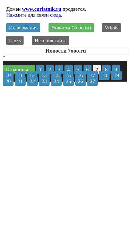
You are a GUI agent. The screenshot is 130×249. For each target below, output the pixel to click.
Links (15, 40)
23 (44, 81)
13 (44, 75)
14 (56, 75)
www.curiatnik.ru (41, 9)
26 (80, 81)
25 (68, 81)
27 (92, 81)
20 (8, 81)
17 (92, 75)
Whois (111, 27)
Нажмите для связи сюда (33, 15)
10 (8, 75)
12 (32, 75)
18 (104, 75)
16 (80, 75)
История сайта (51, 40)
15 (68, 75)
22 (32, 81)
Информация (23, 27)
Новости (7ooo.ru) (71, 27)
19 (116, 75)
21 (20, 81)
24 (56, 81)
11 (20, 75)
